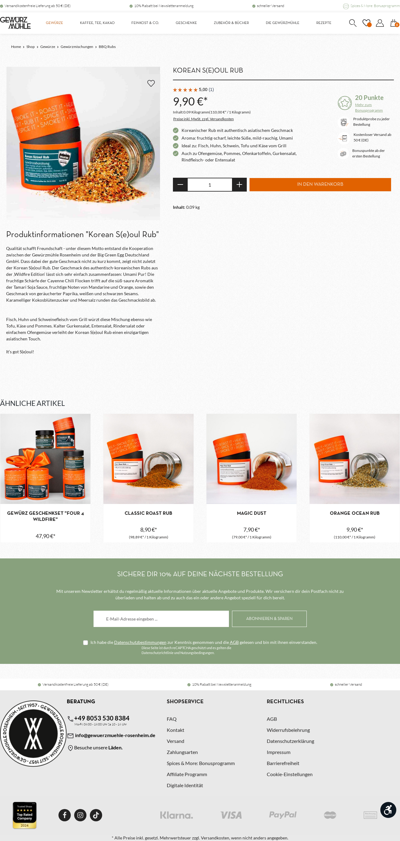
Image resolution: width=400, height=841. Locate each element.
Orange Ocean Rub (355, 513)
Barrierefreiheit (283, 763)
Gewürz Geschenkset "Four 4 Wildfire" (45, 516)
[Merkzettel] (366, 23)
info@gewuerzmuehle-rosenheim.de (111, 736)
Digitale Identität (185, 785)
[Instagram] (80, 815)
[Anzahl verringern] (180, 185)
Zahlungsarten (182, 752)
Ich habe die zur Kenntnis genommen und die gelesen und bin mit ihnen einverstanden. (203, 642)
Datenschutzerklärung (290, 741)
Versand (175, 741)
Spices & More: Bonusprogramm (375, 5)
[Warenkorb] (393, 23)
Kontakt (175, 730)
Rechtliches (285, 701)
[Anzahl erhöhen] (239, 185)
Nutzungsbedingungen (197, 653)
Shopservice (185, 701)
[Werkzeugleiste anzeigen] (388, 810)
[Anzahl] (210, 185)
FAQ (172, 719)
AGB (234, 642)
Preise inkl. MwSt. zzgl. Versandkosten (203, 119)
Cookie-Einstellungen (290, 774)
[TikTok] (96, 815)
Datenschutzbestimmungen (140, 642)
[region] (83, 144)
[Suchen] (352, 23)
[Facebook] (64, 815)
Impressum (278, 752)
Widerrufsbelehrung (288, 730)
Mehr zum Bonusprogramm (369, 107)
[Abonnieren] (269, 619)
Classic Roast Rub (148, 513)
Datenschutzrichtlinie (158, 653)
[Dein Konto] (380, 23)
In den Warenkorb (320, 184)
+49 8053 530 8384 (98, 718)
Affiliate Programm (187, 774)
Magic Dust (251, 513)
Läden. (115, 747)
